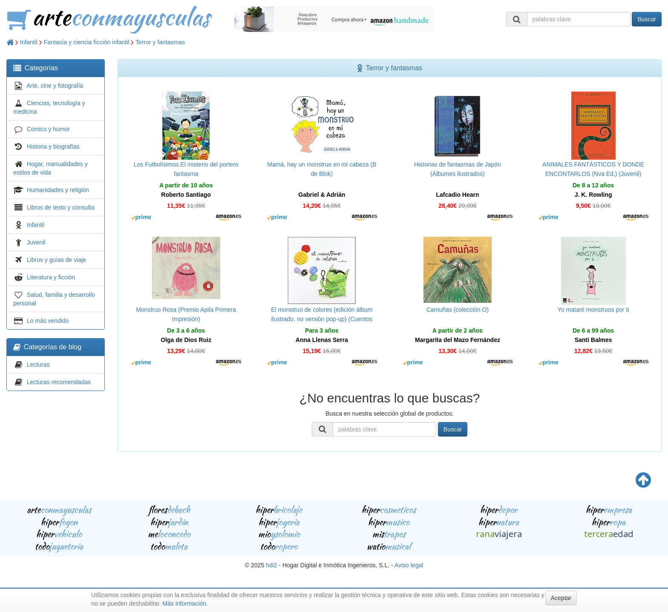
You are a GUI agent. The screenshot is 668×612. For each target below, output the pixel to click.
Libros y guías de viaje (56, 259)
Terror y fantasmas (160, 42)
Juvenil (36, 242)
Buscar (646, 19)
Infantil (28, 42)
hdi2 (271, 565)
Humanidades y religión (58, 190)
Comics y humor (48, 129)
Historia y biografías (53, 146)
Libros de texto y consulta (61, 207)
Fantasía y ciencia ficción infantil (87, 42)
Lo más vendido (48, 320)
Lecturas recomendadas (59, 382)
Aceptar (561, 598)
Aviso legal (408, 565)
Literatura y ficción (51, 277)
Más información (184, 603)
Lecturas (38, 364)
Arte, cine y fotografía (54, 85)
